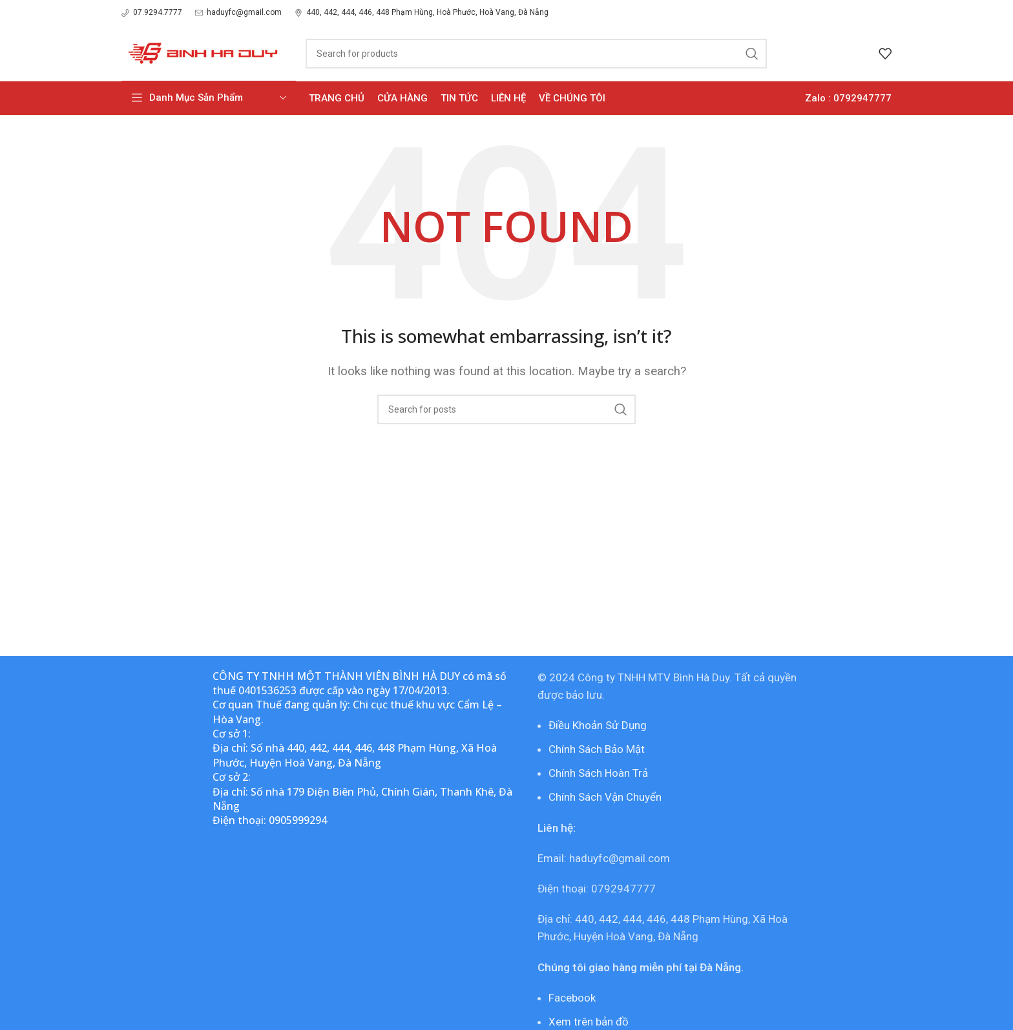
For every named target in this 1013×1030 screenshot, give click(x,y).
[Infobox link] (151, 12)
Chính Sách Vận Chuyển (605, 796)
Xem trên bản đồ (588, 1021)
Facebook (572, 997)
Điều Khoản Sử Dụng (597, 725)
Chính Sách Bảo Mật (596, 749)
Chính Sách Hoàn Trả (598, 773)
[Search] (536, 53)
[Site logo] (200, 52)
